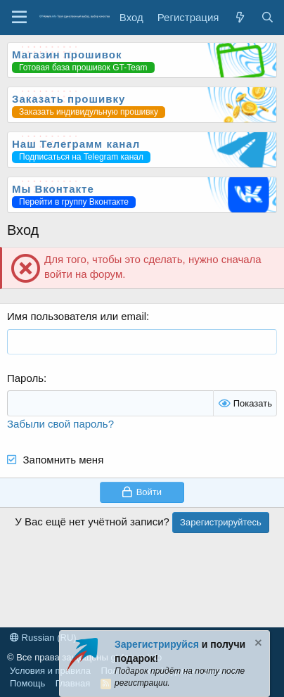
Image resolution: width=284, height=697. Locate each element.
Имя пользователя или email (76, 316)
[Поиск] (267, 17)
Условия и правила (50, 670)
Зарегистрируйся (157, 644)
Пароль (25, 378)
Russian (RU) (43, 637)
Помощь (27, 683)
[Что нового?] (239, 17)
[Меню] (19, 17)
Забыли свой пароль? (60, 424)
